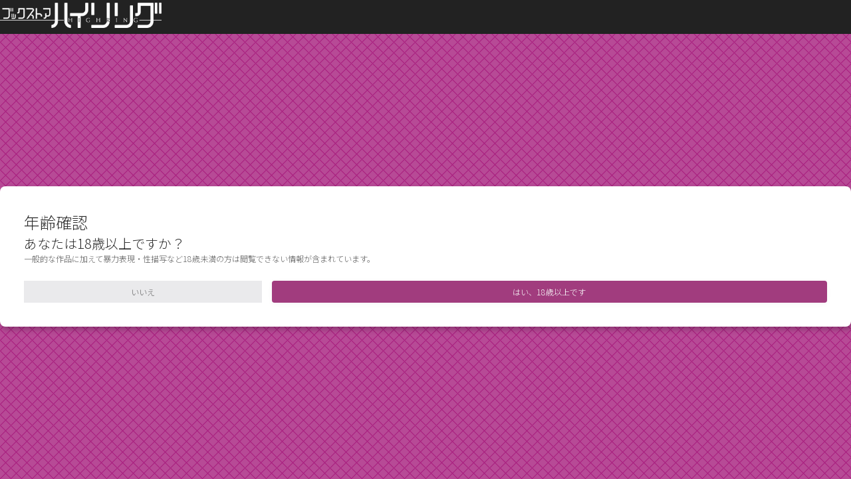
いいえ (143, 291)
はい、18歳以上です (549, 291)
